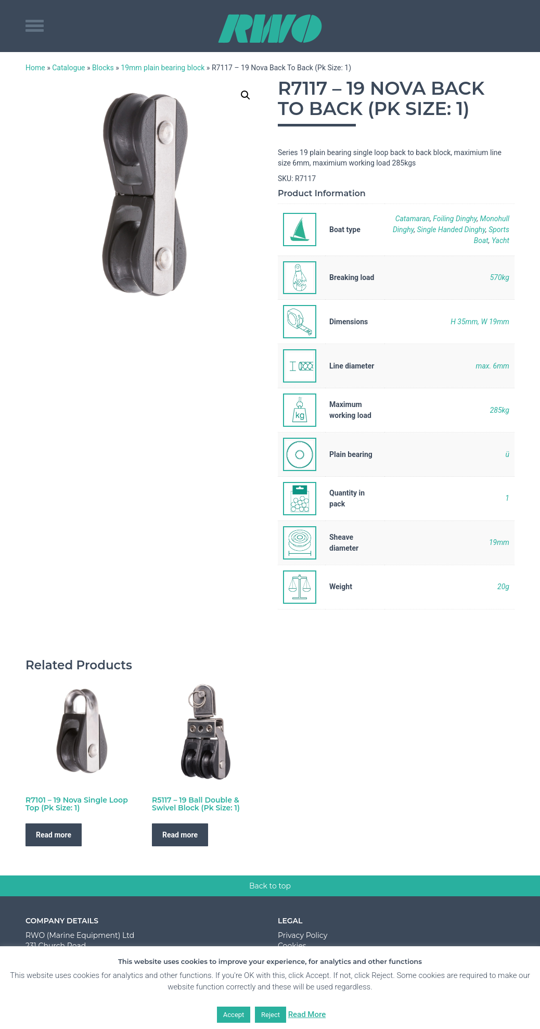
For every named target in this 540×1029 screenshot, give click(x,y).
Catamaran (412, 218)
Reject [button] (270, 1015)
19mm (499, 542)
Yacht (500, 240)
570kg (499, 277)
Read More (307, 1014)
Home (35, 67)
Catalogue (68, 67)
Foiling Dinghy (455, 218)
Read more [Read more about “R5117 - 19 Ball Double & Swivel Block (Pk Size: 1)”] (180, 835)
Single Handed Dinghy (451, 229)
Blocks (103, 67)
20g (503, 586)
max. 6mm (492, 366)
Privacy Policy (302, 935)
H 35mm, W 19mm (480, 321)
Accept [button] (234, 1015)
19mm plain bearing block (162, 67)
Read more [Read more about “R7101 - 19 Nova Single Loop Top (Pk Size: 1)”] (53, 835)
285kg (499, 410)
